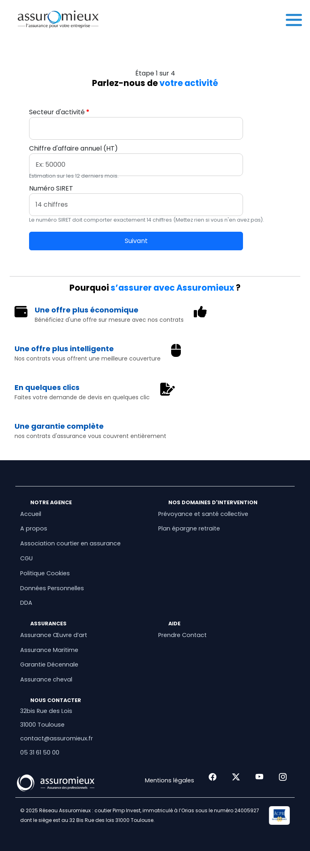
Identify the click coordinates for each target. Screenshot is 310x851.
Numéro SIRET (51, 188)
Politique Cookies (45, 573)
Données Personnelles (52, 588)
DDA (26, 603)
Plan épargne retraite (189, 528)
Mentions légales (169, 780)
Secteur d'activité (57, 112)
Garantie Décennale (49, 664)
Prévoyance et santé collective (203, 514)
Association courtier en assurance (70, 543)
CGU (26, 558)
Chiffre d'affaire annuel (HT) (73, 148)
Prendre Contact (182, 635)
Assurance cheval (46, 679)
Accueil (30, 514)
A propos (33, 528)
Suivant (136, 240)
